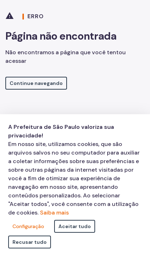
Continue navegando (36, 83)
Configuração (28, 226)
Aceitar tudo (74, 226)
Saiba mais (54, 212)
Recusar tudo (29, 242)
